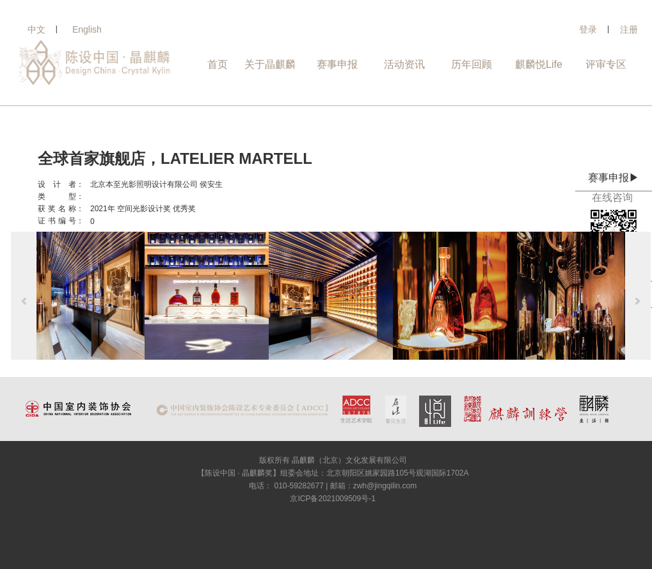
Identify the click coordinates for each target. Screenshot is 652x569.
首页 (217, 64)
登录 (588, 29)
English (87, 29)
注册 (629, 29)
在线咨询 (613, 197)
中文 (36, 29)
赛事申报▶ (613, 177)
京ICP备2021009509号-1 (332, 498)
